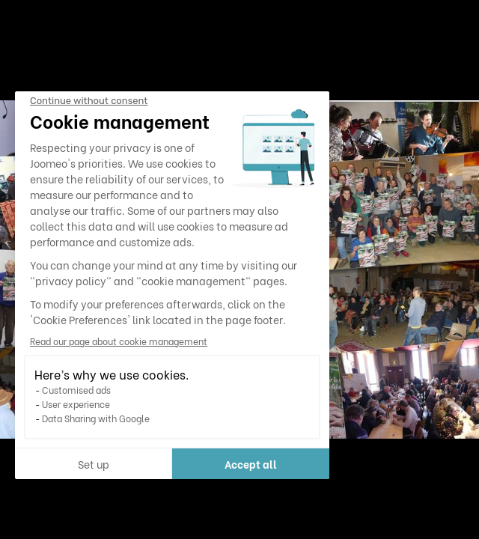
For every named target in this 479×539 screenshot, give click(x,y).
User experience (76, 404)
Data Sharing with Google (96, 418)
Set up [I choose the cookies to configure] (93, 464)
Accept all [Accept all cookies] (251, 464)
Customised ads (76, 389)
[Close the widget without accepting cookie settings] (88, 101)
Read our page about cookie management (118, 341)
